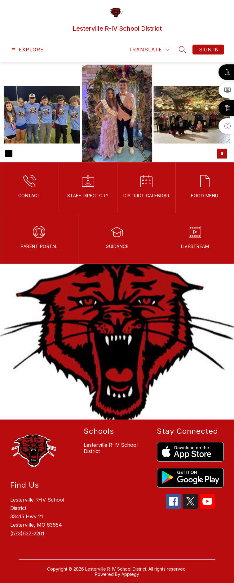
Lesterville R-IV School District (111, 448)
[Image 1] (8, 153)
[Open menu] (27, 50)
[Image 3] (28, 153)
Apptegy (130, 574)
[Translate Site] (149, 50)
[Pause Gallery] (222, 154)
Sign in (209, 49)
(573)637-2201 (27, 533)
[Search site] (182, 49)
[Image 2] (18, 153)
